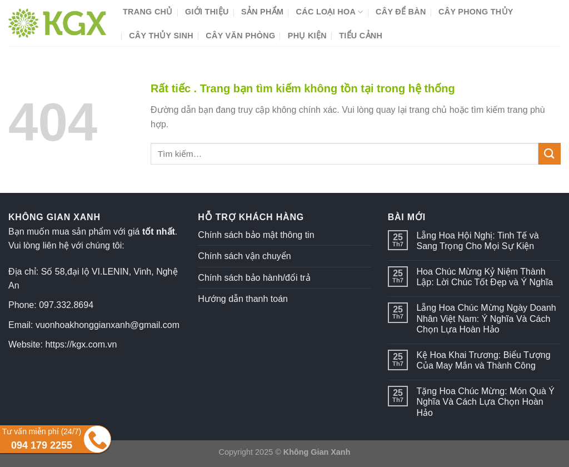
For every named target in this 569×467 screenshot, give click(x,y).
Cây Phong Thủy (475, 11)
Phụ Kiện (307, 35)
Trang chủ (148, 11)
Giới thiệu (207, 11)
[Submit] (549, 154)
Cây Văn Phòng (240, 35)
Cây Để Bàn (401, 11)
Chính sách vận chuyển (244, 256)
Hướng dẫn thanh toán (243, 299)
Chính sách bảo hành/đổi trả (254, 277)
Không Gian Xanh (317, 452)
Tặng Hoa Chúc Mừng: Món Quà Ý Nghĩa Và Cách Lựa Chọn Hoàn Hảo (485, 401)
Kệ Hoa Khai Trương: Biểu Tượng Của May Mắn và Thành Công (483, 360)
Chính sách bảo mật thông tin (256, 235)
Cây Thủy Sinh (161, 35)
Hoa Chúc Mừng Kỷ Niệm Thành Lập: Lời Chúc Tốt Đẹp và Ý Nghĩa (484, 277)
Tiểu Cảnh (360, 35)
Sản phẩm (262, 11)
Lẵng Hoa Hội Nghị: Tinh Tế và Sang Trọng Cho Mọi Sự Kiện (477, 241)
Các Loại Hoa (329, 12)
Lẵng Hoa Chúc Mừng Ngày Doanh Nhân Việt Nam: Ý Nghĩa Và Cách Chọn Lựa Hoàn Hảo (486, 318)
